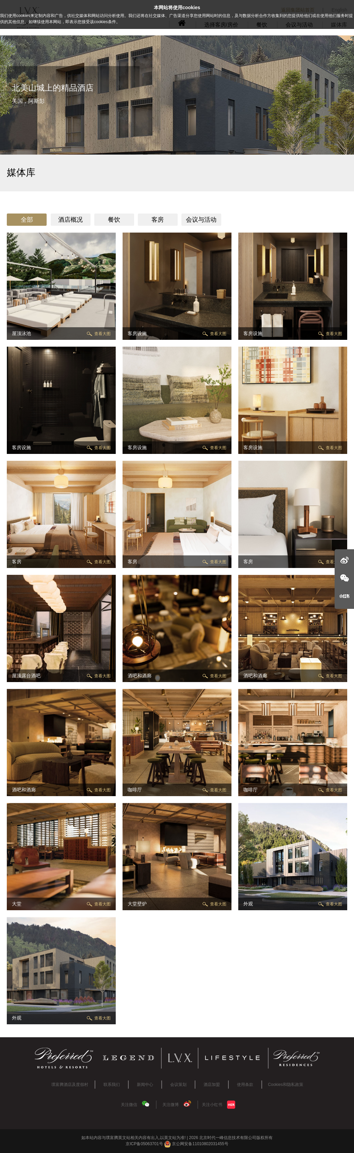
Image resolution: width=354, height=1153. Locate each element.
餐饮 (114, 219)
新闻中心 (145, 1084)
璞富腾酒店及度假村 (69, 1084)
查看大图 (102, 333)
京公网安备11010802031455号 (196, 1143)
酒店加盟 (212, 1084)
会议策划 (178, 1084)
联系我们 (111, 1084)
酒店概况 (70, 219)
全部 (27, 219)
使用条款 (245, 1084)
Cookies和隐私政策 (285, 1084)
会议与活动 (201, 219)
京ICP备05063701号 (144, 1143)
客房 (157, 219)
